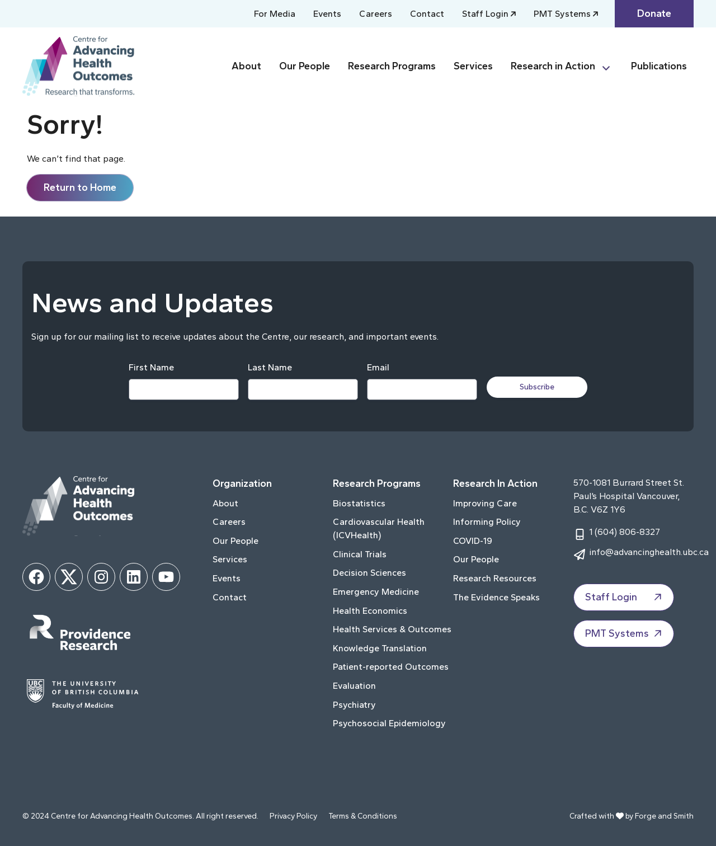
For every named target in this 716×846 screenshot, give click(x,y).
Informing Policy (487, 521)
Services (473, 66)
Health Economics (370, 610)
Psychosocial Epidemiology (389, 723)
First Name (150, 367)
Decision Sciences (369, 572)
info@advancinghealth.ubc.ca (649, 552)
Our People (304, 66)
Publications (659, 66)
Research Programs (392, 66)
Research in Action (553, 66)
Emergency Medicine (376, 591)
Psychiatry (354, 704)
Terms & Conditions (362, 816)
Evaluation (354, 685)
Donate (654, 13)
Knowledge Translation (380, 648)
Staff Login (485, 13)
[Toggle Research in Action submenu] (611, 66)
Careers (375, 13)
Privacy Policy (293, 816)
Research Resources (494, 578)
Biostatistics (359, 503)
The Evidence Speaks (496, 597)
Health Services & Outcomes (392, 629)
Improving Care (485, 503)
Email (377, 367)
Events (327, 13)
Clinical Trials (360, 554)
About (246, 66)
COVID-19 (472, 540)
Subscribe (538, 387)
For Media (274, 13)
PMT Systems (562, 13)
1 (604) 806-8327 (624, 532)
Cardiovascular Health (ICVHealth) (379, 528)
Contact (427, 13)
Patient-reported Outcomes (391, 666)
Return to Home (80, 187)
